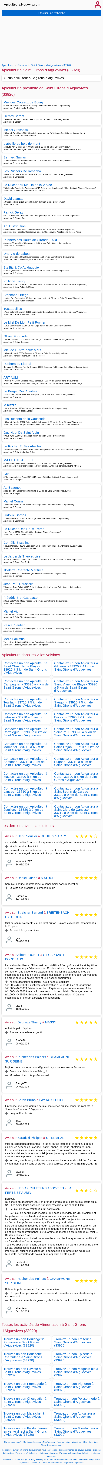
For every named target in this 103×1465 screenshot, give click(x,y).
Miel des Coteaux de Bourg (23, 102)
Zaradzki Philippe (29, 1138)
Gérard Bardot (13, 116)
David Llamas (13, 198)
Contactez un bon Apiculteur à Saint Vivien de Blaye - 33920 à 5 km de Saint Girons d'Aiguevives (76, 685)
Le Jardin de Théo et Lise (21, 556)
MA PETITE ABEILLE (19, 460)
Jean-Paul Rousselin (18, 584)
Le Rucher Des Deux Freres (23, 529)
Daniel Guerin (27, 878)
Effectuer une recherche (51, 13)
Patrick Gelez (13, 212)
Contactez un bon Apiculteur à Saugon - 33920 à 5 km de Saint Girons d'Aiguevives (76, 702)
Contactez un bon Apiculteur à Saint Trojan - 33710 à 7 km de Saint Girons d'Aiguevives (76, 747)
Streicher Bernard (30, 912)
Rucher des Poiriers (31, 1057)
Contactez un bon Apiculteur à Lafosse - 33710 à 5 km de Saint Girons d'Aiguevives (25, 717)
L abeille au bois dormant (21, 143)
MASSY (50, 1022)
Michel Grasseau (15, 130)
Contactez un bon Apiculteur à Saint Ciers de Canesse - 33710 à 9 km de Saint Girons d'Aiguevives (76, 811)
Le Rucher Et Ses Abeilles (22, 446)
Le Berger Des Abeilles (20, 391)
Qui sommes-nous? (12, 1442)
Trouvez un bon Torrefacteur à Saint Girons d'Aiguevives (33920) (76, 1431)
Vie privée (76, 1442)
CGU (85, 1442)
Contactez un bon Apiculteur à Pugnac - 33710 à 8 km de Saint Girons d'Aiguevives (76, 762)
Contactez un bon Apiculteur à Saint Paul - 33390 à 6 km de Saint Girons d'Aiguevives (76, 732)
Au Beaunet (12, 487)
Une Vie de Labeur (17, 253)
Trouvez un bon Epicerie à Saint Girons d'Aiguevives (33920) (73, 1357)
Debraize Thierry (29, 1022)
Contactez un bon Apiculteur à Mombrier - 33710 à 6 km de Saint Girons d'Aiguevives (25, 747)
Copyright (93, 1442)
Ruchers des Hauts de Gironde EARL (30, 240)
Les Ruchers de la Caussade (24, 419)
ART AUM (10, 377)
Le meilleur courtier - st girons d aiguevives (22, 1459)
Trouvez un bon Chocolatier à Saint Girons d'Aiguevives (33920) (25, 1402)
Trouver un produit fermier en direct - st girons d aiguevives (57, 1463)
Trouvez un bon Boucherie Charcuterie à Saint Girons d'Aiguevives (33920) (22, 1357)
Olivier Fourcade (15, 336)
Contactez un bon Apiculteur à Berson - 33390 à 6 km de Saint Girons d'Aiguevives (76, 717)
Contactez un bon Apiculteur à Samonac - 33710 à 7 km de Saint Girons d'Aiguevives (25, 762)
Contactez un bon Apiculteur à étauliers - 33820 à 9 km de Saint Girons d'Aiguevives (25, 810)
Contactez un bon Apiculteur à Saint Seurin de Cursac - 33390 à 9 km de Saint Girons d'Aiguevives (76, 793)
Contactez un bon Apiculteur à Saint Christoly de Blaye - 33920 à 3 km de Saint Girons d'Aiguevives (25, 667)
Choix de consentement (51, 1445)
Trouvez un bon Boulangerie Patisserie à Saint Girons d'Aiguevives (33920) (24, 1342)
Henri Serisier (27, 836)
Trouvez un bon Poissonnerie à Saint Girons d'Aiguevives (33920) (77, 1402)
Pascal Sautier (14, 625)
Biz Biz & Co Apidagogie (21, 267)
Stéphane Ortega (15, 295)
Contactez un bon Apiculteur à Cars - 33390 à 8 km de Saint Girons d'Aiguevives (76, 777)
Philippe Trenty (14, 281)
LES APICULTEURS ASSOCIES (40, 1188)
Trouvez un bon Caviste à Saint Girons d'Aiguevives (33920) (22, 1372)
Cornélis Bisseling (16, 542)
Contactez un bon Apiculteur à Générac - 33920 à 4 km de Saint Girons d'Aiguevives (76, 666)
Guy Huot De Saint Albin (21, 432)
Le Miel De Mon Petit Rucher (24, 322)
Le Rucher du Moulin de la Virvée (27, 185)
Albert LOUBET (28, 955)
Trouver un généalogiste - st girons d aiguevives (37, 1453)
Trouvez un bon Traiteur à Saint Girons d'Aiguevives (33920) (73, 1342)
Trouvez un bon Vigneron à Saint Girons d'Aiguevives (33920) (74, 1387)
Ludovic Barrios (14, 515)
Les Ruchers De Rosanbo (22, 171)
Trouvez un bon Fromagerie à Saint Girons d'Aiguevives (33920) (25, 1387)
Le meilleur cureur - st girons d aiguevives (21, 1450)
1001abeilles (12, 308)
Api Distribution (14, 226)
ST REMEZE (55, 1138)
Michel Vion (11, 611)
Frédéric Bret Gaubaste (20, 597)
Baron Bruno (26, 1100)
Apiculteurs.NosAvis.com (22, 4)
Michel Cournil (13, 501)
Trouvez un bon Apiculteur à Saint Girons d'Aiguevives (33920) (74, 1417)
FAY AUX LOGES (51, 1100)
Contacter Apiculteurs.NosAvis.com (39, 1442)
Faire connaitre (63, 1442)
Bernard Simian (14, 157)
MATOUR (48, 878)
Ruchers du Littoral (17, 363)
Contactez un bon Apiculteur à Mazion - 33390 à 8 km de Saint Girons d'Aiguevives (25, 777)
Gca (6, 474)
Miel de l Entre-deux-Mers (22, 350)
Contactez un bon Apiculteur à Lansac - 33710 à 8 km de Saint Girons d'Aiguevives (25, 791)
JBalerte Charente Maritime (23, 570)
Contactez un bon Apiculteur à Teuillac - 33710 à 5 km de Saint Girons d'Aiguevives (25, 702)
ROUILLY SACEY (53, 836)
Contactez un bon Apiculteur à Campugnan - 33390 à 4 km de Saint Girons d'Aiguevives (26, 684)
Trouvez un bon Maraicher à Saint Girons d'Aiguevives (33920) (23, 1417)
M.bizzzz (9, 405)
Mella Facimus (14, 639)
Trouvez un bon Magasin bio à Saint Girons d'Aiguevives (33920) (76, 1372)
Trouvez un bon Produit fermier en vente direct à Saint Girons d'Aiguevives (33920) (26, 1431)
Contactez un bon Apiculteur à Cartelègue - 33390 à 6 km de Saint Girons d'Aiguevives (25, 732)
